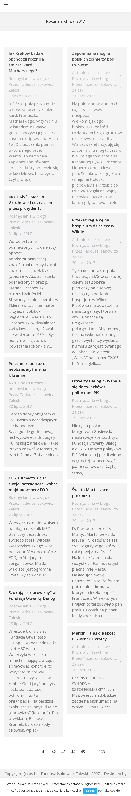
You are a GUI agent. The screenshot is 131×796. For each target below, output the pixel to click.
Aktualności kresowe (91, 72)
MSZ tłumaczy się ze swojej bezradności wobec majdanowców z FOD (33, 483)
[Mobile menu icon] (6, 5)
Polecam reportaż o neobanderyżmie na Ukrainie (27, 369)
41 (44, 751)
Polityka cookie (109, 790)
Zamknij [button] (90, 790)
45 (83, 751)
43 (63, 751)
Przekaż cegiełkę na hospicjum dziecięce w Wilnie (93, 225)
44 (73, 751)
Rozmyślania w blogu (28, 78)
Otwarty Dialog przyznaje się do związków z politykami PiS (96, 386)
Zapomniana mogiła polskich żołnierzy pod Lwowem (93, 59)
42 (54, 751)
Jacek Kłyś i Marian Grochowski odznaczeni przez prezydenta (31, 202)
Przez (32, 87)
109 (102, 751)
